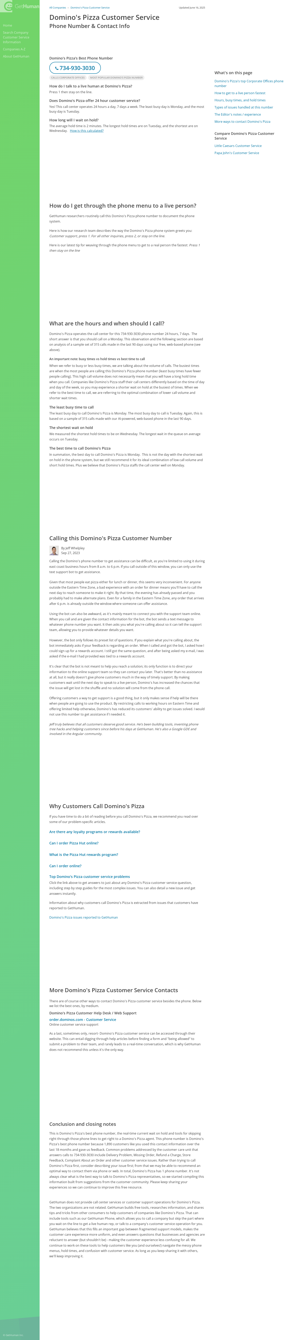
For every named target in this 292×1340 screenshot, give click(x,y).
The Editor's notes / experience (238, 114)
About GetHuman (16, 56)
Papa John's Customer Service (237, 153)
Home (7, 25)
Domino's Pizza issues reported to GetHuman (83, 917)
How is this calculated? (87, 131)
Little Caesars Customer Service (238, 146)
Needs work (188, 1288)
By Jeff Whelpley (73, 548)
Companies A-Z (14, 49)
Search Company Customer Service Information (16, 37)
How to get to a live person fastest (240, 93)
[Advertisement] (127, 167)
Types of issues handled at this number (244, 107)
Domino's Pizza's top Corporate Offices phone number (249, 83)
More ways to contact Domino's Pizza (242, 121)
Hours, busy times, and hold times (240, 100)
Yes (173, 1288)
